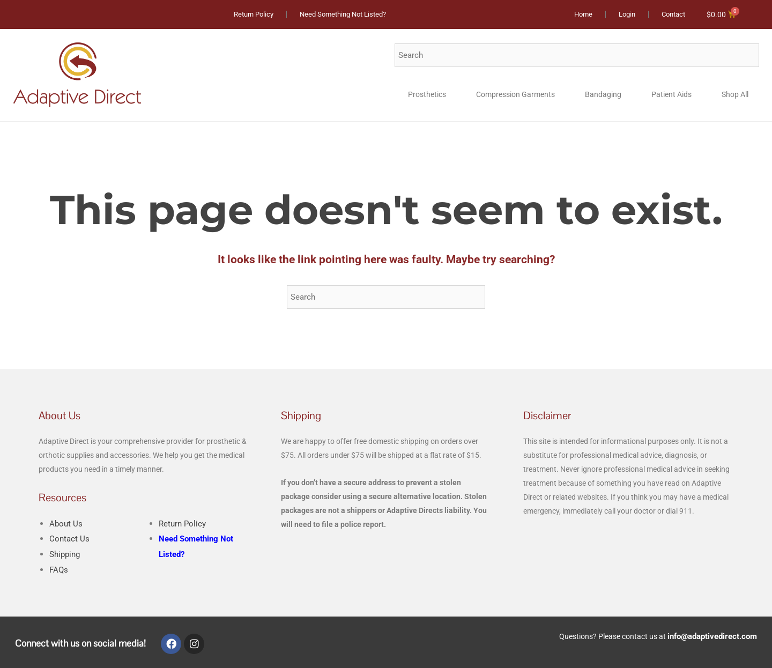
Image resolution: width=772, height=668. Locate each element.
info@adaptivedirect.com (713, 636)
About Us (66, 524)
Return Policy (184, 524)
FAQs (59, 570)
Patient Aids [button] (671, 95)
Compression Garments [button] (515, 95)
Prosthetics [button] (427, 95)
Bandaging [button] (603, 95)
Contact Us (70, 539)
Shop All (735, 95)
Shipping (66, 555)
